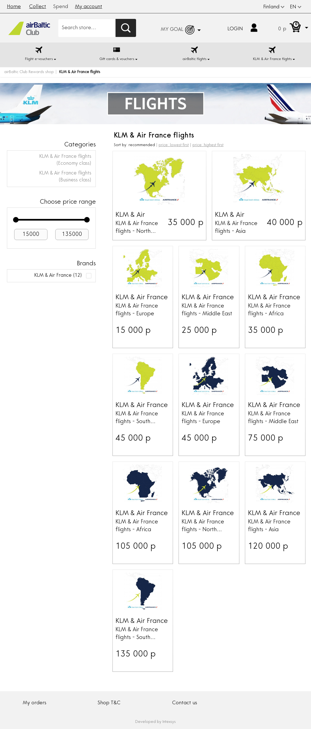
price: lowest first (174, 145)
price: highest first (208, 145)
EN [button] (295, 7)
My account (88, 6)
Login (235, 29)
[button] (287, 28)
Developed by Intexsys (155, 722)
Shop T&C (109, 703)
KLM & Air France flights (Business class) (65, 177)
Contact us (184, 703)
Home (14, 6)
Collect (37, 6)
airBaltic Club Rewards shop (29, 72)
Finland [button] (273, 7)
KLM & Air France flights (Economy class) (65, 160)
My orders (34, 703)
